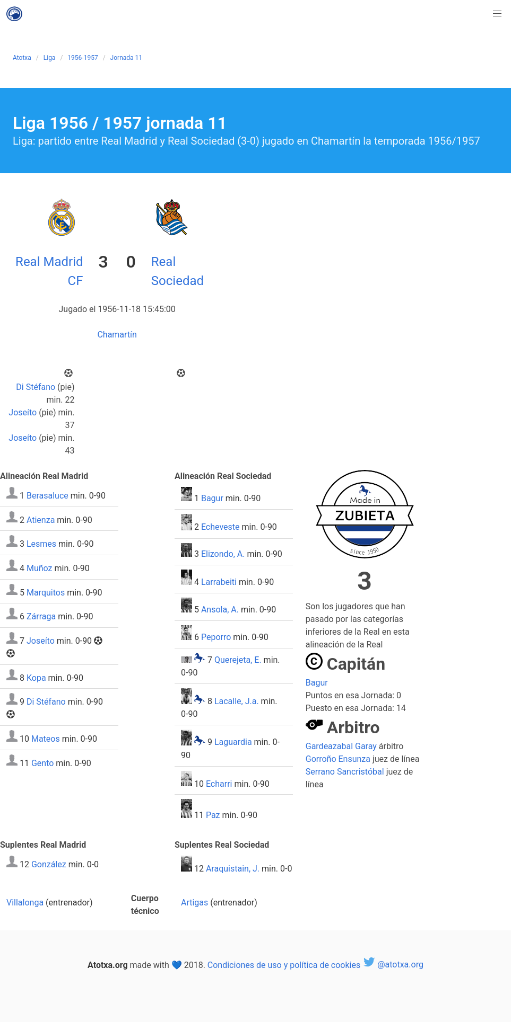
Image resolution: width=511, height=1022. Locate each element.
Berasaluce (47, 496)
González (48, 864)
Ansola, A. (220, 610)
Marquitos (46, 592)
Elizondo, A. (223, 554)
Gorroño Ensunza (338, 759)
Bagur (212, 498)
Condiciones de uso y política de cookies (283, 964)
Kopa (36, 677)
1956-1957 (82, 57)
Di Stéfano (35, 387)
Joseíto (22, 412)
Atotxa (22, 57)
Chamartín (117, 335)
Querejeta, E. (238, 660)
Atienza (41, 519)
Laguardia (233, 742)
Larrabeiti (219, 582)
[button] (497, 14)
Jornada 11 (126, 57)
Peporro (216, 637)
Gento (42, 763)
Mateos (45, 739)
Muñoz (40, 568)
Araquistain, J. (232, 869)
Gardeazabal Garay (341, 746)
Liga (50, 57)
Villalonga (25, 902)
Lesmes (41, 544)
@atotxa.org (392, 964)
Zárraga (41, 616)
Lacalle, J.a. (236, 701)
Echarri (219, 783)
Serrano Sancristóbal (345, 772)
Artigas (194, 902)
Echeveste (220, 527)
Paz (213, 815)
